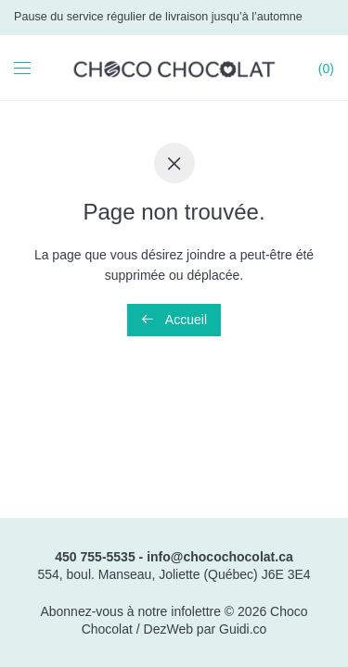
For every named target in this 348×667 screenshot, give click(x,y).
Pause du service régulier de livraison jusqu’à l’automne (158, 16)
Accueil (174, 319)
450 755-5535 (95, 556)
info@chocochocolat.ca (220, 556)
